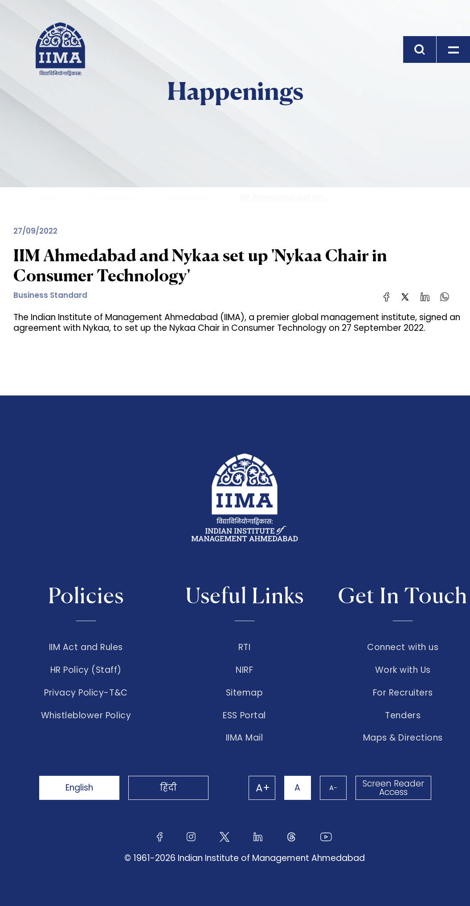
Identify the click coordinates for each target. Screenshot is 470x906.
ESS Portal (244, 715)
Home (47, 197)
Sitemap (244, 693)
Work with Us (403, 670)
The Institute (109, 197)
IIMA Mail (244, 738)
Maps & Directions (403, 738)
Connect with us (402, 647)
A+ (263, 788)
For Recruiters (403, 693)
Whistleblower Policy (86, 715)
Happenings (188, 197)
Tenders (403, 715)
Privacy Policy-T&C (86, 693)
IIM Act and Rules (86, 647)
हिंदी (168, 788)
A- (333, 787)
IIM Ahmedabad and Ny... (283, 197)
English (79, 788)
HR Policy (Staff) (86, 670)
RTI (244, 647)
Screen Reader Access (393, 788)
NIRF (244, 670)
